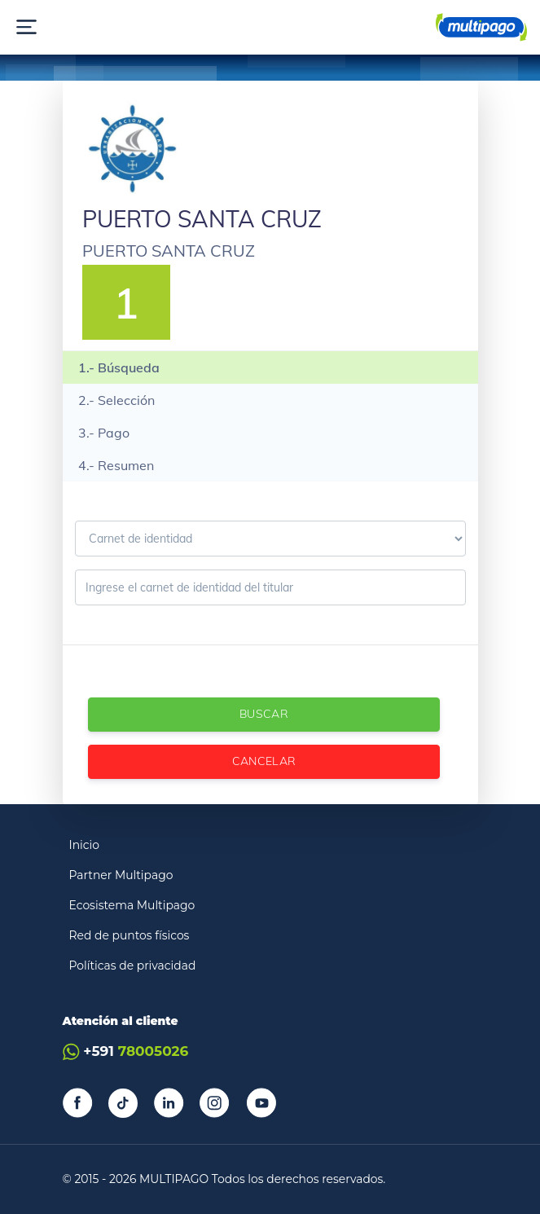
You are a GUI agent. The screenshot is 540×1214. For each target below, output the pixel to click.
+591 (126, 1051)
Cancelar (263, 761)
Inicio (84, 844)
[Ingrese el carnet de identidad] (270, 587)
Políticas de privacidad (132, 965)
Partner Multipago (121, 875)
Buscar (263, 713)
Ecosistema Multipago (132, 905)
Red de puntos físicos (129, 935)
